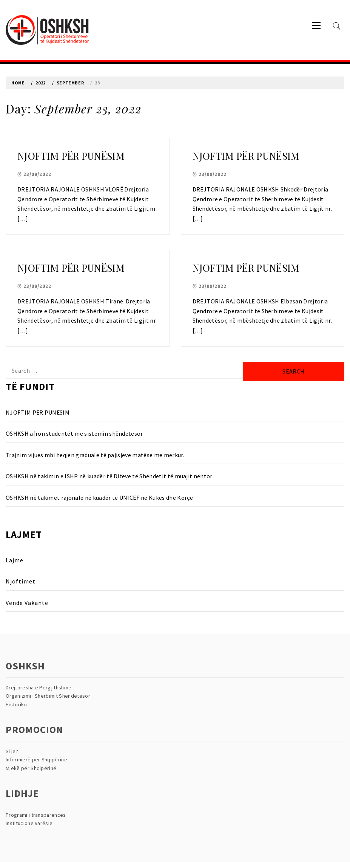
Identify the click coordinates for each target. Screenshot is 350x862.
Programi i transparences (36, 814)
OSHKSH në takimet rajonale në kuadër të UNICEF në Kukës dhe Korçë (99, 497)
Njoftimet (20, 581)
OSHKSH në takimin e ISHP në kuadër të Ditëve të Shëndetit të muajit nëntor (109, 476)
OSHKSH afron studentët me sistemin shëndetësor (74, 433)
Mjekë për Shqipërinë (31, 768)
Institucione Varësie (29, 823)
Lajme (14, 560)
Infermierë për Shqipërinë (36, 759)
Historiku (16, 704)
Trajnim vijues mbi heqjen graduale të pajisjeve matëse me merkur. (95, 455)
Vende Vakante (27, 602)
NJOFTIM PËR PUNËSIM (71, 155)
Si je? (12, 751)
